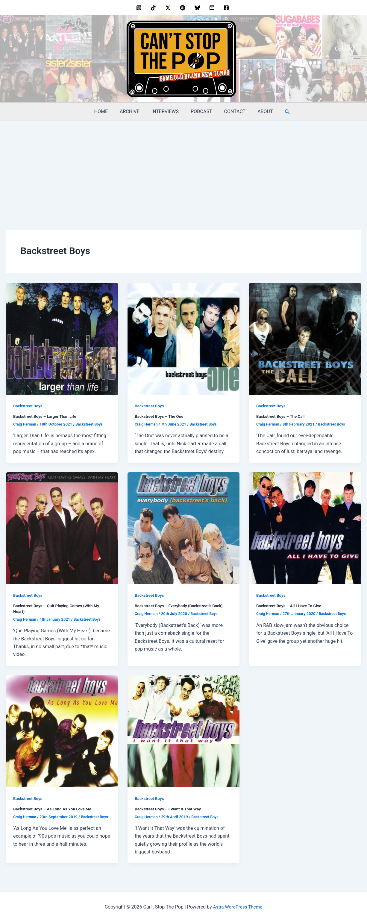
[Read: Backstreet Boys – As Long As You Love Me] (62, 730)
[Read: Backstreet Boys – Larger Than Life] (62, 338)
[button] (280, 112)
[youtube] (212, 7)
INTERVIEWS (166, 111)
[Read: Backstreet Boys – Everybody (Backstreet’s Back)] (183, 528)
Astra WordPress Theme (237, 907)
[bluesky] (198, 7)
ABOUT (259, 111)
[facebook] (227, 7)
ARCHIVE (133, 111)
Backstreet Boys (28, 405)
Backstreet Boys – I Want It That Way (169, 808)
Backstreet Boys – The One (160, 416)
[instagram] (139, 7)
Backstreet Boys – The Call (281, 416)
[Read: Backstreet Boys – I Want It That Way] (183, 730)
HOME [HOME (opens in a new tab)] (107, 111)
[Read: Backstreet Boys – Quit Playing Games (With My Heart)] (62, 528)
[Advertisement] (183, 166)
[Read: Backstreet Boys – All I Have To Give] (305, 528)
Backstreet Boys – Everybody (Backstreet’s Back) (181, 605)
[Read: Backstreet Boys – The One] (183, 338)
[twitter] (169, 7)
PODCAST (200, 111)
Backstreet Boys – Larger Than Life (46, 416)
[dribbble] (183, 7)
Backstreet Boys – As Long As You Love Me (54, 808)
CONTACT (231, 111)
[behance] (154, 7)
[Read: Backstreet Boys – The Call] (305, 338)
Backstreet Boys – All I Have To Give (290, 605)
